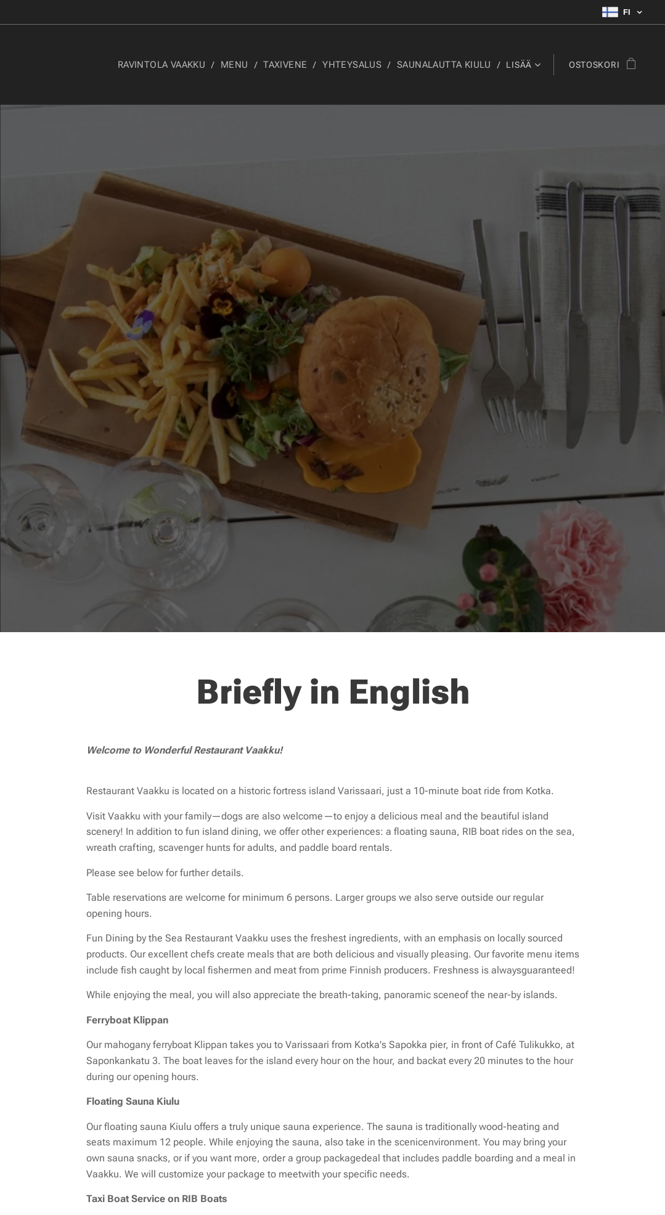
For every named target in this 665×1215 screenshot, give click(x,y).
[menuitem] (106, 64)
